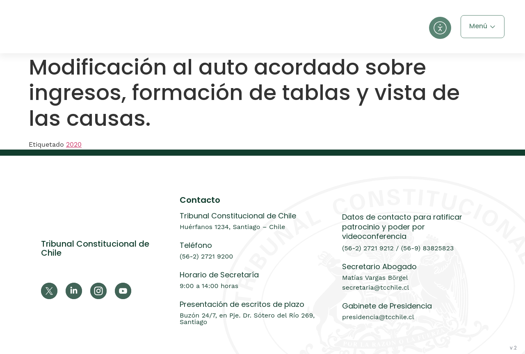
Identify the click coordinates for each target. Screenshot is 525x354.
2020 (74, 145)
